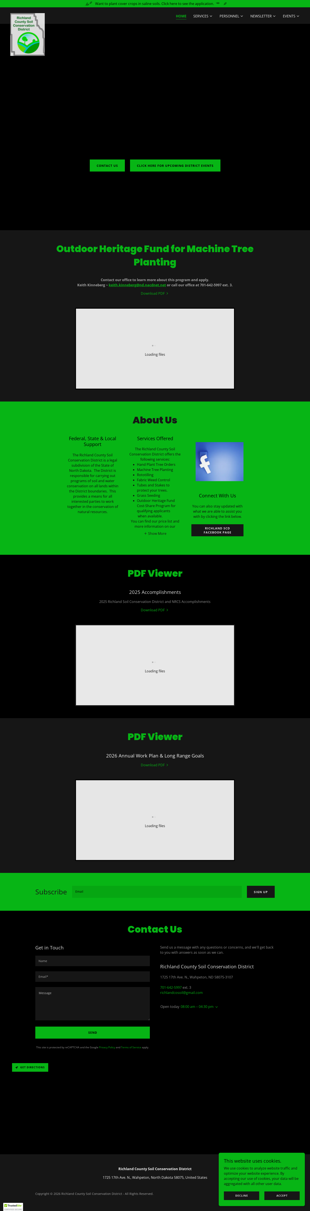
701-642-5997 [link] (171, 987)
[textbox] (157, 892)
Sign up (261, 892)
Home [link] (181, 16)
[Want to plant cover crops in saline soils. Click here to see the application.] (155, 3)
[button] (203, 16)
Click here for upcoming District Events (175, 166)
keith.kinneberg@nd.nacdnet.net (137, 285)
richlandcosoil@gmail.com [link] (181, 992)
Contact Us (107, 166)
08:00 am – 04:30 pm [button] (197, 1006)
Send (92, 1032)
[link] (27, 15)
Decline (241, 1195)
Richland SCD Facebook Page (217, 530)
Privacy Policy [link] (107, 1047)
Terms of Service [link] (131, 1047)
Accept (282, 1195)
